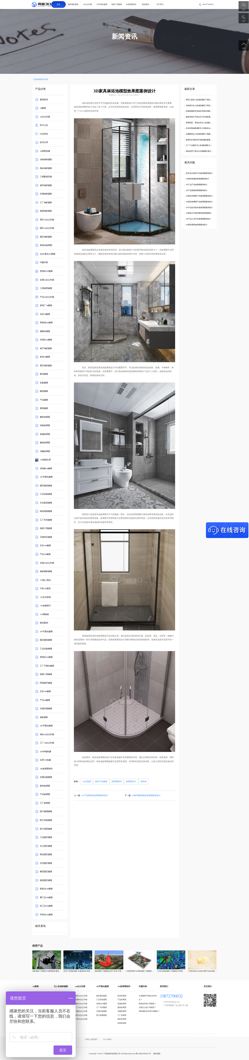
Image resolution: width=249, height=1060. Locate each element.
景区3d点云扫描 (47, 220)
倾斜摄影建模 (73, 4)
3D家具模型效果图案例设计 (196, 225)
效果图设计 (131, 781)
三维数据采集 (46, 177)
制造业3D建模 (46, 889)
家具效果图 (45, 786)
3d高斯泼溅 (45, 151)
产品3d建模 (45, 700)
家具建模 (44, 374)
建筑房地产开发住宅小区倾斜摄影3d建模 (201, 117)
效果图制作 (117, 781)
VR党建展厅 (45, 606)
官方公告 (44, 125)
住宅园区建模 (46, 863)
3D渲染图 (86, 781)
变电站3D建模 (46, 271)
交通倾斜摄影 (46, 194)
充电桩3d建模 (46, 468)
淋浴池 (143, 781)
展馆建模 (44, 408)
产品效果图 (45, 794)
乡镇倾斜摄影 (46, 159)
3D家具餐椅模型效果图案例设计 (146, 795)
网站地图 (156, 1053)
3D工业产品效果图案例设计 (196, 184)
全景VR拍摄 (45, 760)
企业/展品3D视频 (47, 254)
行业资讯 (44, 134)
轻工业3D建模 (46, 906)
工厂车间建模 (46, 520)
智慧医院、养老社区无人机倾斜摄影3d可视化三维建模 (207, 122)
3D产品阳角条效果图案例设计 (94, 795)
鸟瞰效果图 (45, 451)
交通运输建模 (46, 777)
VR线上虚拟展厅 (91, 1039)
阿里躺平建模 (46, 683)
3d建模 (43, 108)
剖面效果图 (45, 425)
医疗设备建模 (46, 820)
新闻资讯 (44, 99)
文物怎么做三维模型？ (147, 1007)
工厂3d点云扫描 (47, 743)
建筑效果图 (45, 442)
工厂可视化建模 (47, 666)
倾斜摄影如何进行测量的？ (149, 1011)
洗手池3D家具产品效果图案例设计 (199, 173)
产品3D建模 (45, 554)
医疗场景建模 (46, 828)
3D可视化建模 (102, 4)
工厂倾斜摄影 (46, 202)
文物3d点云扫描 (47, 563)
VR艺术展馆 (45, 597)
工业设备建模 (46, 494)
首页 (58, 4)
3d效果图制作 (131, 4)
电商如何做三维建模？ (147, 1003)
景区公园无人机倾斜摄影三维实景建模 (201, 100)
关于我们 (159, 4)
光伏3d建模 (45, 314)
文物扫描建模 (46, 708)
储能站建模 (45, 331)
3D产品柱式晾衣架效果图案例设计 (199, 207)
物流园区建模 (46, 880)
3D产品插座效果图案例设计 (196, 190)
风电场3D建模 (46, 322)
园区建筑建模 (46, 486)
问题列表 (44, 262)
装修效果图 (45, 434)
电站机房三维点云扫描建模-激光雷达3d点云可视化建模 (207, 151)
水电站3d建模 (46, 340)
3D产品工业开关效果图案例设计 (198, 219)
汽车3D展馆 (45, 588)
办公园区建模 (46, 846)
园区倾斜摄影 (46, 237)
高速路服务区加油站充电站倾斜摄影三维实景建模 (205, 111)
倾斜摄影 (44, 717)
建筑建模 (44, 391)
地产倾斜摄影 (46, 348)
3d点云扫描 (87, 4)
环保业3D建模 (46, 914)
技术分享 (44, 142)
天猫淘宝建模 (46, 537)
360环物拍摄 (45, 751)
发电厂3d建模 (46, 305)
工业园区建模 (46, 837)
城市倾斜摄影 (46, 185)
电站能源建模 (46, 511)
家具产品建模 (101, 781)
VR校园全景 (45, 460)
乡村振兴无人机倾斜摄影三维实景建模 (201, 105)
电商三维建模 (116, 4)
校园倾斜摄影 (46, 211)
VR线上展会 (45, 580)
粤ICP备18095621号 (143, 1053)
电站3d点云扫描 (47, 734)
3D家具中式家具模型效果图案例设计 (200, 213)
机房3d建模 (45, 357)
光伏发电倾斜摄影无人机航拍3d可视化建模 (202, 128)
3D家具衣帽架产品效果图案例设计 (199, 196)
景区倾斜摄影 (46, 365)
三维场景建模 (46, 288)
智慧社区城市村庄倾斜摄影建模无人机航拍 (202, 140)
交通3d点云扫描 (47, 279)
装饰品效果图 (46, 245)
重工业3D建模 (46, 897)
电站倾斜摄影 (46, 168)
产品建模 (44, 400)
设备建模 (44, 382)
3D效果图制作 (46, 769)
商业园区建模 (46, 854)
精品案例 (145, 4)
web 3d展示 (107, 1039)
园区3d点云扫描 (47, 228)
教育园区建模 (46, 871)
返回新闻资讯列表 (41, 79)
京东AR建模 (45, 545)
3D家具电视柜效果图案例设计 (197, 179)
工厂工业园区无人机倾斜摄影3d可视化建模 (202, 145)
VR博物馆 (44, 614)
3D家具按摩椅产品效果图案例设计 (199, 202)
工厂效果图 (45, 803)
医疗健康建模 (46, 811)
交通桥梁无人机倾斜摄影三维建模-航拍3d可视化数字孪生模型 (210, 134)
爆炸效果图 (45, 417)
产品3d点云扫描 (47, 297)
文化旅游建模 (46, 503)
